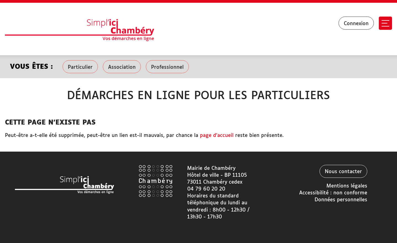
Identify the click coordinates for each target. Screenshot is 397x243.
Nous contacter (343, 171)
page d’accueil (217, 135)
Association (122, 67)
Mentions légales (346, 186)
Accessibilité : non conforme (333, 193)
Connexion (356, 23)
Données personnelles (341, 199)
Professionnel (167, 67)
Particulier (80, 67)
